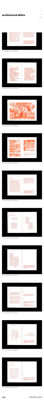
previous (33, 397)
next (40, 397)
